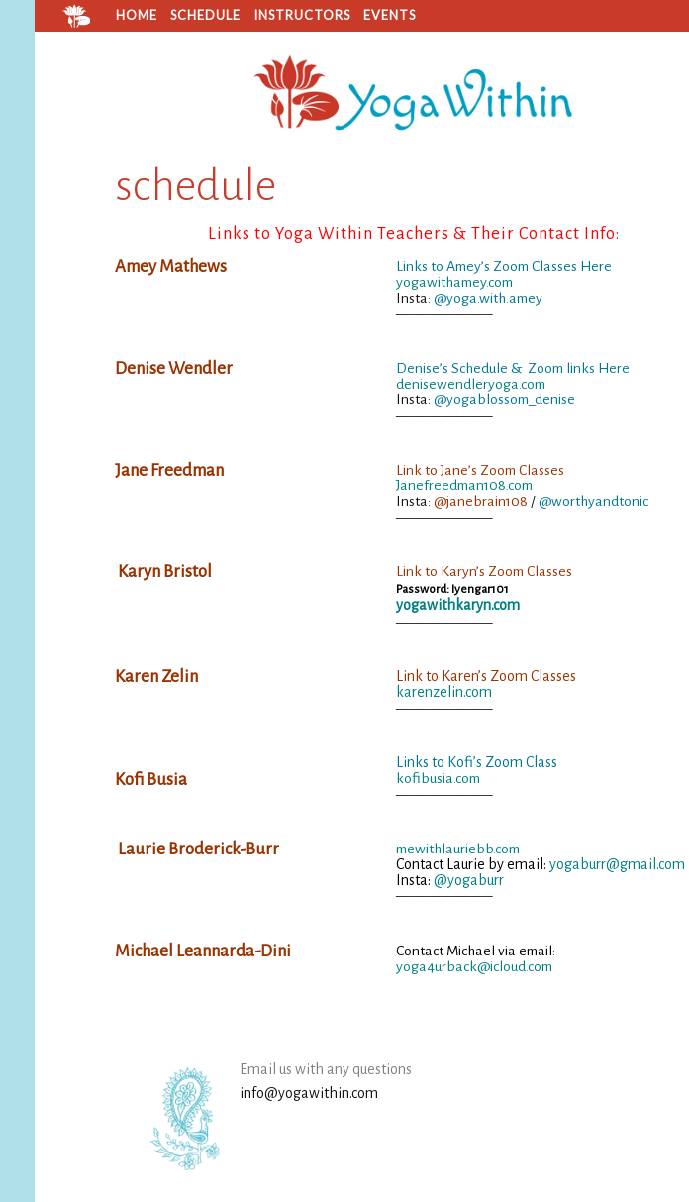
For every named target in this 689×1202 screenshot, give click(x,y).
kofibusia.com (438, 778)
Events (389, 15)
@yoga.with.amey (488, 298)
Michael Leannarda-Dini (203, 951)
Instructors (301, 15)
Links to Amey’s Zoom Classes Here (504, 266)
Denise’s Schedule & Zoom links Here (513, 368)
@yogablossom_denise (504, 399)
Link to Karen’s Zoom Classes (486, 676)
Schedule (205, 15)
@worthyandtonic (593, 501)
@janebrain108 (481, 501)
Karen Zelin (156, 676)
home (136, 15)
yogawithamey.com (454, 282)
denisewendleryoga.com (470, 384)
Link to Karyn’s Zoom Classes (484, 571)
